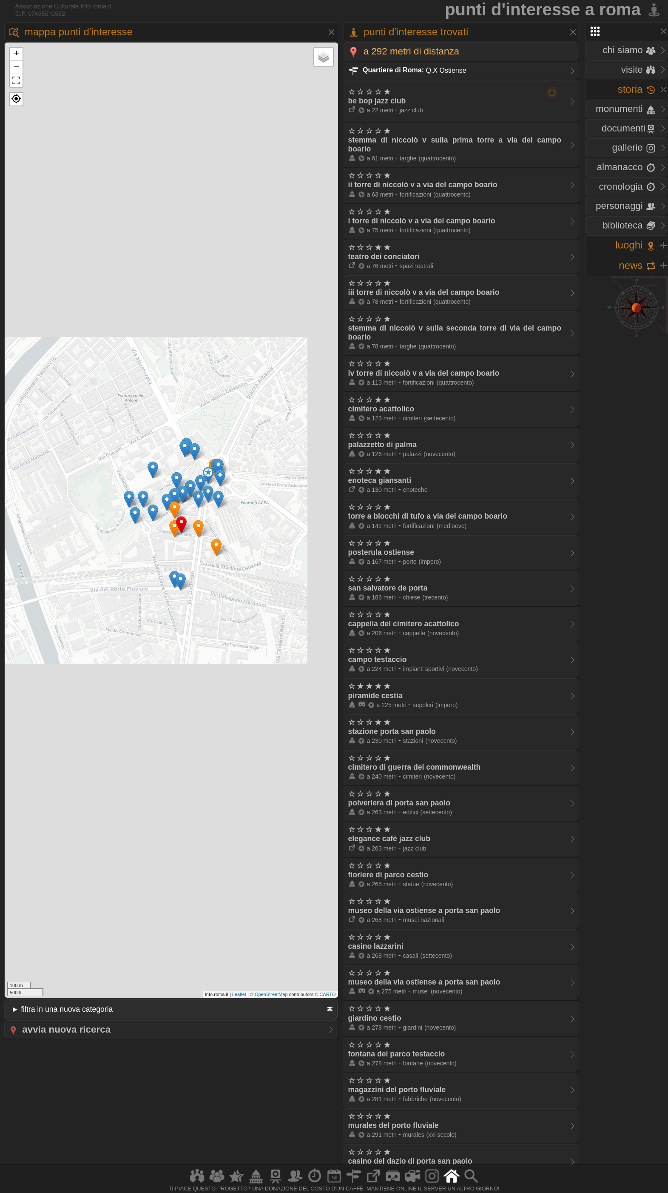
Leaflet (239, 994)
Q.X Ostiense (407, 70)
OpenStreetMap (271, 994)
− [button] (16, 67)
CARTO (327, 994)
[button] (16, 99)
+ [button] (16, 54)
